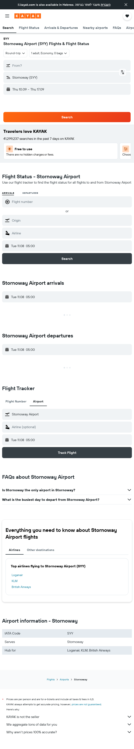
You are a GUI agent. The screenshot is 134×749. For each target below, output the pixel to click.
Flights (51, 679)
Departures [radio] (30, 193)
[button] (126, 5)
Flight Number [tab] (16, 401)
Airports (64, 679)
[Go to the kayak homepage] (27, 15)
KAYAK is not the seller (69, 716)
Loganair (17, 575)
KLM (15, 581)
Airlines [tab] (14, 550)
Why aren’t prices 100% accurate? (69, 732)
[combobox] (15, 53)
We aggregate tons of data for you (69, 724)
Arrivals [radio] (8, 193)
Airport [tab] (38, 401)
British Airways (21, 587)
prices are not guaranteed (86, 704)
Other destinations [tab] (40, 550)
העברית (105, 5)
